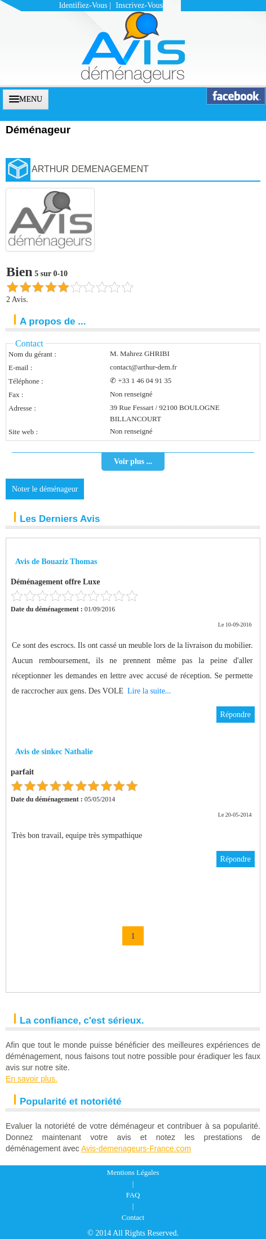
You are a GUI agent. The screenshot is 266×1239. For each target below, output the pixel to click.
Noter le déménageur (45, 489)
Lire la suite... (149, 691)
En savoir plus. (31, 1078)
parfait (22, 772)
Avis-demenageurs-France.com (136, 1148)
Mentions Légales (133, 1172)
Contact (133, 1217)
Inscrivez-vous (139, 5)
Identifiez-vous (83, 5)
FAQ (133, 1195)
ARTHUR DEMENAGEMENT (90, 169)
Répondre (235, 714)
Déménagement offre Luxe (55, 582)
